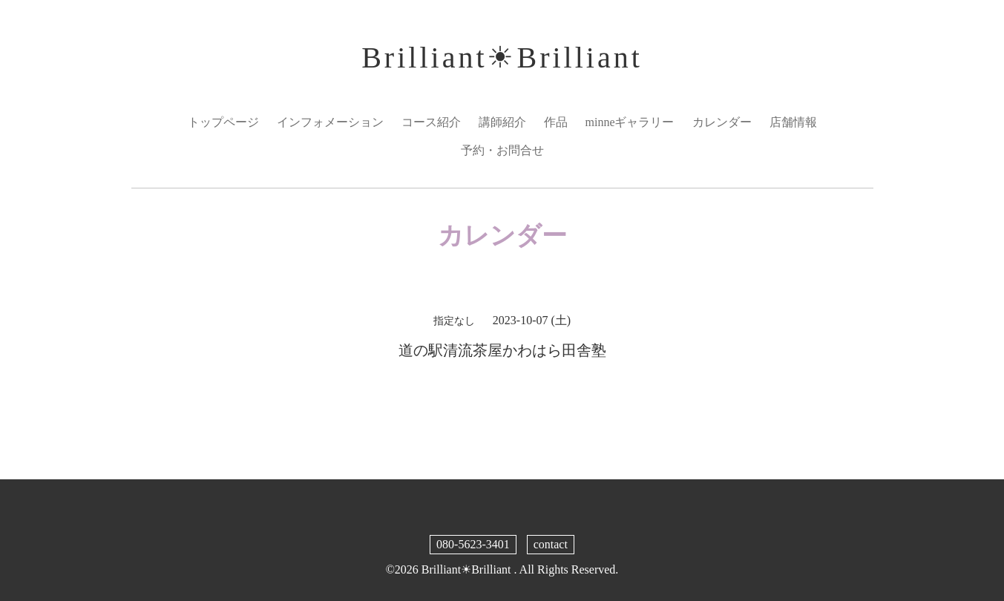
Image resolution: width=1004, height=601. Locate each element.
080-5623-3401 (473, 544)
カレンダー (722, 122)
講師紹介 (502, 122)
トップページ (223, 122)
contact (551, 544)
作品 (556, 122)
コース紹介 (431, 122)
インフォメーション (330, 122)
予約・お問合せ (502, 150)
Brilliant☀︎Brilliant (502, 57)
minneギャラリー (630, 122)
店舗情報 (793, 122)
